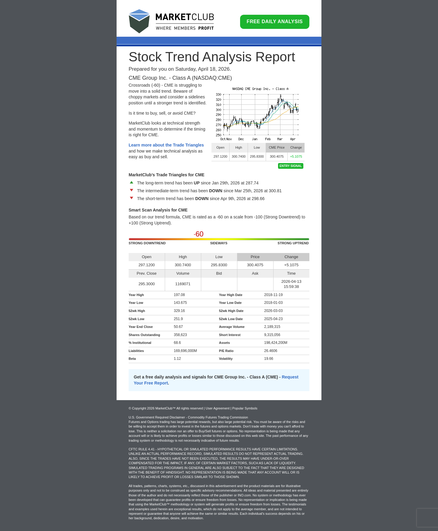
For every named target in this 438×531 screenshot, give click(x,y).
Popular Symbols (244, 408)
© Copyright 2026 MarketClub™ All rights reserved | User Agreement (179, 408)
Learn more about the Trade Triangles (166, 145)
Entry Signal (291, 166)
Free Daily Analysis (275, 21)
